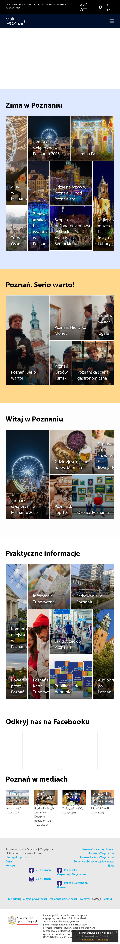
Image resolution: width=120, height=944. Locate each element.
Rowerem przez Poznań (19, 686)
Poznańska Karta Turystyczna (97, 857)
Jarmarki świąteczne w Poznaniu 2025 (46, 148)
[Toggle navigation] (111, 21)
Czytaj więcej (102, 939)
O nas (9, 861)
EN (108, 9)
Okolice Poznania (93, 513)
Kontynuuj (88, 939)
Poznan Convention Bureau (98, 849)
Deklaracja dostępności (63, 899)
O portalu (14, 899)
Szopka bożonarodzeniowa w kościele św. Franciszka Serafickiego (72, 232)
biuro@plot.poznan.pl (19, 857)
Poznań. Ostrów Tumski (62, 372)
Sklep (111, 865)
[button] (10, 751)
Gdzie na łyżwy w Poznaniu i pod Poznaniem (70, 193)
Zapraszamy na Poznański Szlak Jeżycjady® (108, 456)
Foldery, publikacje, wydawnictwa (94, 861)
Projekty (84, 899)
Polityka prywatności (34, 899)
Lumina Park (87, 154)
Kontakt (10, 865)
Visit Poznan (40, 870)
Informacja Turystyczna (100, 853)
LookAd (107, 899)
